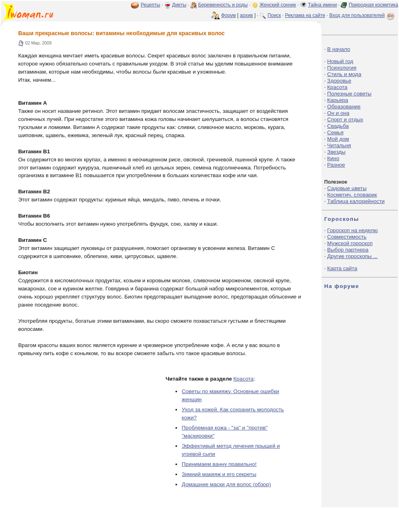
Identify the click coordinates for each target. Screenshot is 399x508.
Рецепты (150, 5)
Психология (341, 68)
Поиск (274, 15)
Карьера (337, 100)
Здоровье (339, 81)
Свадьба (337, 126)
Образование (344, 107)
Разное (336, 165)
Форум (228, 15)
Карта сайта (342, 268)
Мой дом (338, 139)
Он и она (338, 113)
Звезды (336, 152)
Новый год (340, 61)
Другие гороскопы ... (352, 256)
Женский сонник (278, 5)
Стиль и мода (344, 74)
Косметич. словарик (352, 195)
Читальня (339, 145)
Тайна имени (322, 5)
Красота (243, 379)
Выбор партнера (347, 250)
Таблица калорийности (355, 201)
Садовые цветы (346, 188)
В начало (338, 49)
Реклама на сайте (305, 15)
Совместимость (346, 237)
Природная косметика (373, 5)
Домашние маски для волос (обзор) (226, 484)
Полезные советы (349, 94)
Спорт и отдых (345, 119)
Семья (335, 132)
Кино (333, 158)
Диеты (179, 5)
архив (246, 15)
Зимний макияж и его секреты (219, 474)
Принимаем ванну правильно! (219, 464)
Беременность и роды (223, 5)
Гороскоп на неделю (352, 230)
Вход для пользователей (362, 15)
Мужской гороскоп (349, 243)
